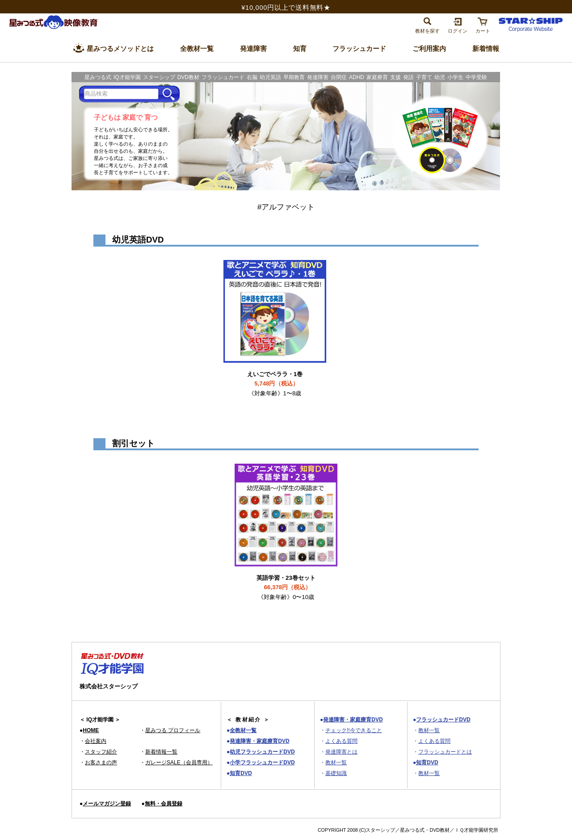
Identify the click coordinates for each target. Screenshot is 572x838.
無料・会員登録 (163, 803)
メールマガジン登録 (107, 803)
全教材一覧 (243, 730)
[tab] (427, 24)
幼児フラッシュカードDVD (262, 752)
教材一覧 (336, 762)
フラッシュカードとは (445, 752)
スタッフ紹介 (101, 752)
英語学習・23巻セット (286, 587)
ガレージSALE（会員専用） (179, 762)
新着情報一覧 (161, 752)
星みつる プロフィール (172, 730)
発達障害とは (341, 752)
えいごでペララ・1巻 (275, 384)
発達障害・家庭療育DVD (259, 741)
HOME (91, 730)
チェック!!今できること (353, 730)
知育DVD (241, 773)
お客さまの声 (101, 762)
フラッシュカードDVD (443, 719)
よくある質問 (341, 741)
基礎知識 (336, 773)
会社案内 (95, 741)
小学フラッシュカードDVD (262, 762)
